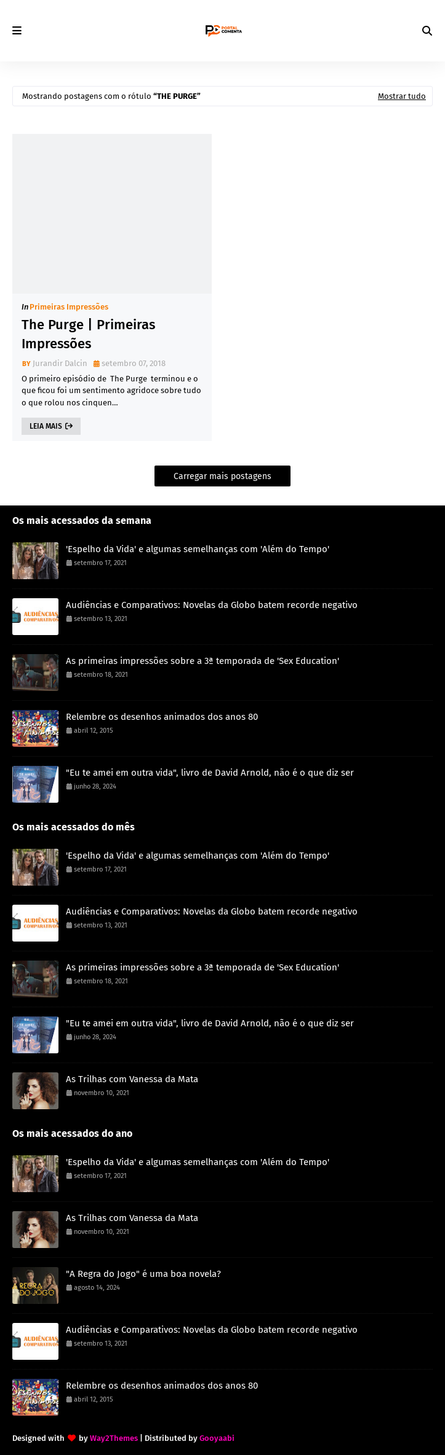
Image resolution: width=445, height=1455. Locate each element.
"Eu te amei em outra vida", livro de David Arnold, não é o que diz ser (210, 772)
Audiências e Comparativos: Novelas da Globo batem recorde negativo (212, 604)
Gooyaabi (217, 1438)
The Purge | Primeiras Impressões (88, 334)
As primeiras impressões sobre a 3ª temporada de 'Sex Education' (202, 660)
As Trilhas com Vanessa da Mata (132, 1079)
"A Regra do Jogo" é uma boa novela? (143, 1273)
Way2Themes (114, 1438)
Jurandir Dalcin (60, 363)
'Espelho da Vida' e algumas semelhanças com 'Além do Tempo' (197, 549)
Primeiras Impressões (69, 307)
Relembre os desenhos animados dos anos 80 (162, 716)
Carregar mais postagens (222, 476)
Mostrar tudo (402, 96)
